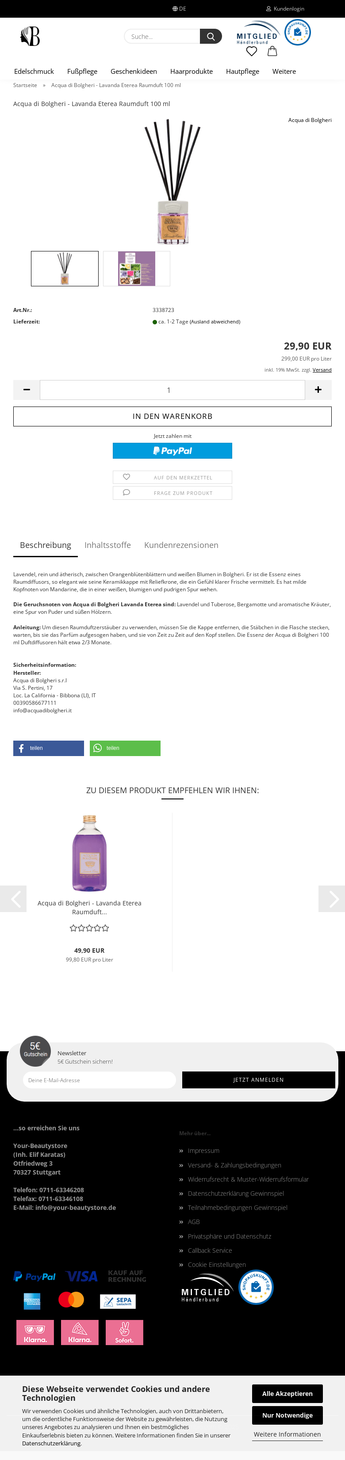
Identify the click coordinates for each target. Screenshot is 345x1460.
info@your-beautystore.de (75, 1207)
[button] (273, 55)
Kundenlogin (285, 8)
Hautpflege (242, 71)
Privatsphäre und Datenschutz (229, 1236)
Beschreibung (45, 545)
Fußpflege (82, 71)
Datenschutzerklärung (51, 1443)
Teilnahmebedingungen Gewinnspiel (238, 1207)
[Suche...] (211, 36)
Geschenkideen (134, 71)
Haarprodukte (191, 71)
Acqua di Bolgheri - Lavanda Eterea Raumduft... (90, 907)
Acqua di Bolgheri (310, 120)
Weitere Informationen (287, 1434)
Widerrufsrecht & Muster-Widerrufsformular (248, 1179)
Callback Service (210, 1250)
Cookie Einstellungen (217, 1264)
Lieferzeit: (26, 321)
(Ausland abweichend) (215, 321)
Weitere (284, 71)
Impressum (203, 1150)
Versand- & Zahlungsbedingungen (234, 1165)
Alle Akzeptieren (287, 1393)
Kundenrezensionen (181, 545)
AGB (194, 1221)
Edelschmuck (34, 71)
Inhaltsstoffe (107, 545)
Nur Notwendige (287, 1415)
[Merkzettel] (251, 55)
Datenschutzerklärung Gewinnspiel (236, 1193)
